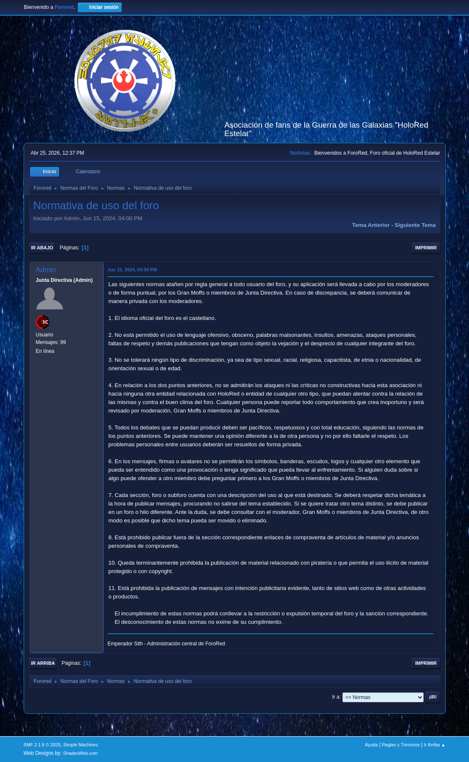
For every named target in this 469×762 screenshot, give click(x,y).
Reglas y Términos (401, 744)
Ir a (335, 697)
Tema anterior (371, 225)
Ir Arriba (43, 663)
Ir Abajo (42, 247)
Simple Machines (80, 744)
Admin (46, 270)
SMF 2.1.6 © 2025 (42, 744)
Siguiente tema (415, 225)
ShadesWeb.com (80, 753)
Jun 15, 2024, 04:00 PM (132, 269)
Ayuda (371, 744)
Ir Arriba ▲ (434, 744)
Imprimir (426, 247)
